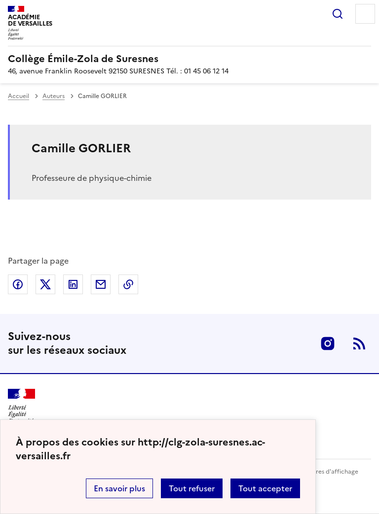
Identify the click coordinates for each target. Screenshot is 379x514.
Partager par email (101, 284)
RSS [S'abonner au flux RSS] (359, 343)
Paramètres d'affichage (325, 471)
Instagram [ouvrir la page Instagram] (328, 343)
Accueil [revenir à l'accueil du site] (18, 96)
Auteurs (53, 96)
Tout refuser (192, 488)
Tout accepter (265, 488)
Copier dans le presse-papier (128, 284)
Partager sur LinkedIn (73, 284)
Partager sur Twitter (45, 284)
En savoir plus (119, 488)
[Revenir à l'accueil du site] (21, 406)
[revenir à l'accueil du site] (189, 59)
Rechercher (337, 14)
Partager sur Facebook (18, 284)
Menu (365, 14)
